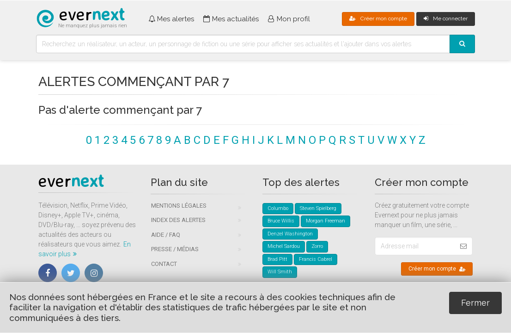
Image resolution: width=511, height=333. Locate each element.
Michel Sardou (284, 246)
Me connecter (446, 18)
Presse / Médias (175, 249)
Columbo (278, 208)
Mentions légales (179, 205)
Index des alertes (178, 219)
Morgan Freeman (325, 221)
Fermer (475, 303)
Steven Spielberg (318, 208)
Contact (164, 263)
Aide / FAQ (165, 234)
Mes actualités (231, 19)
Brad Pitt (277, 259)
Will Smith (280, 272)
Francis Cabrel (315, 259)
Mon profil (289, 19)
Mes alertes (171, 19)
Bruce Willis (281, 221)
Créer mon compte (378, 18)
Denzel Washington (290, 234)
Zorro (317, 246)
